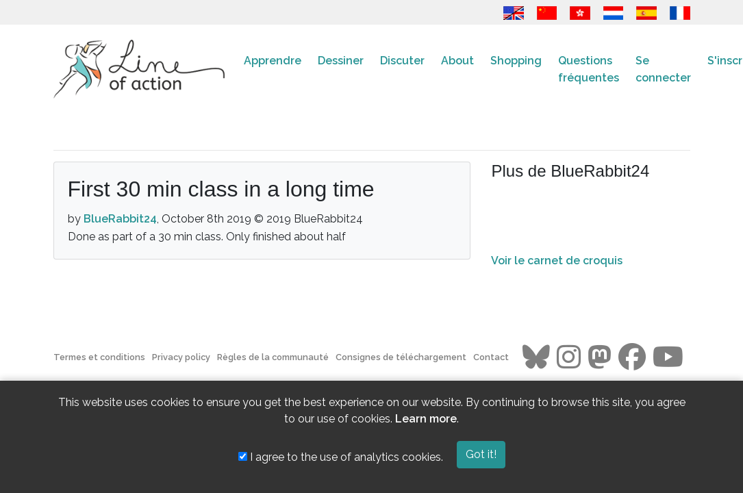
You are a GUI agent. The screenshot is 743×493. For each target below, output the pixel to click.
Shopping (516, 60)
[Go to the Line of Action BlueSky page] (536, 357)
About (457, 60)
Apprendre (272, 60)
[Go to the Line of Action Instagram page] (569, 357)
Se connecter (663, 69)
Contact (491, 357)
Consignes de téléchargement (401, 357)
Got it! (481, 454)
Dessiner (341, 60)
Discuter (402, 60)
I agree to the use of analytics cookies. (340, 457)
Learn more (426, 418)
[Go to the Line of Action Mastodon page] (600, 357)
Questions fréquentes (588, 69)
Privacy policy (181, 357)
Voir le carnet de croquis (556, 260)
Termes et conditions (99, 357)
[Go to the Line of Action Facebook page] (632, 357)
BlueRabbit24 (120, 218)
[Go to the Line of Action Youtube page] (668, 357)
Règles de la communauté (273, 357)
